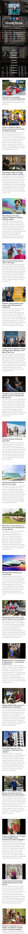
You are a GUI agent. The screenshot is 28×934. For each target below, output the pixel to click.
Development (13, 65)
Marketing (14, 55)
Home (14, 50)
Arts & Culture (14, 53)
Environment (14, 63)
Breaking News (14, 58)
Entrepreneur (14, 70)
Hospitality (14, 60)
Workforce (14, 68)
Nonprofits (14, 73)
